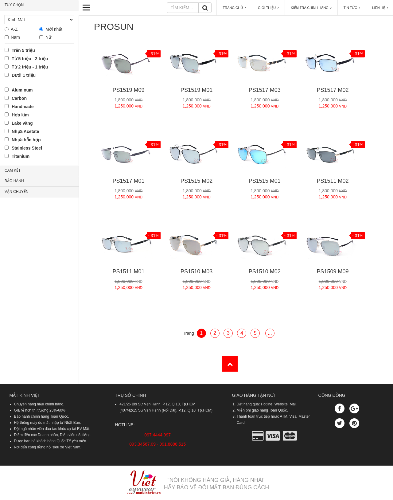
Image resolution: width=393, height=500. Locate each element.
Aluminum (22, 90)
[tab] (39, 5)
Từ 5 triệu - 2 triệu (30, 58)
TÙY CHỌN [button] (14, 5)
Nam (15, 37)
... (270, 333)
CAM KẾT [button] (13, 170)
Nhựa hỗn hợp (26, 139)
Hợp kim (20, 114)
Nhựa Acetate (25, 131)
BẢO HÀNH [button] (14, 181)
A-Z (14, 29)
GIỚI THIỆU (268, 8)
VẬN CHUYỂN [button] (17, 191)
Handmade (23, 106)
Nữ (48, 37)
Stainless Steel (27, 148)
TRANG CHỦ (234, 8)
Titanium (20, 156)
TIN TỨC (352, 8)
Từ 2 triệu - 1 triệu (30, 66)
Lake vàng (22, 123)
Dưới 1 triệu (24, 75)
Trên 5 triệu (23, 50)
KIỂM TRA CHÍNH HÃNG (311, 8)
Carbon (19, 98)
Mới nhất (53, 29)
